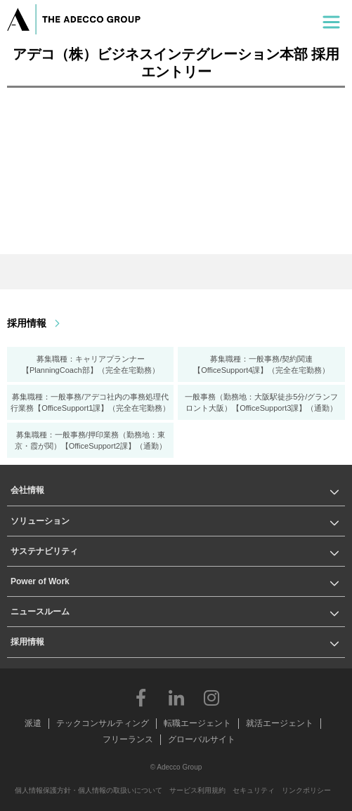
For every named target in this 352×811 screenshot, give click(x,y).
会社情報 (27, 490)
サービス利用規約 (197, 790)
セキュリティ (254, 790)
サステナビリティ (44, 551)
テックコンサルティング (102, 723)
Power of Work (40, 581)
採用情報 (26, 323)
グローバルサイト (201, 739)
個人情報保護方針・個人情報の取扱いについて (88, 790)
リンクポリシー (306, 790)
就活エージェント (279, 723)
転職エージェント (197, 723)
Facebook (141, 697)
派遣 (33, 723)
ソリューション (40, 521)
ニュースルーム (40, 612)
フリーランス (128, 739)
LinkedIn (176, 697)
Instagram (211, 697)
